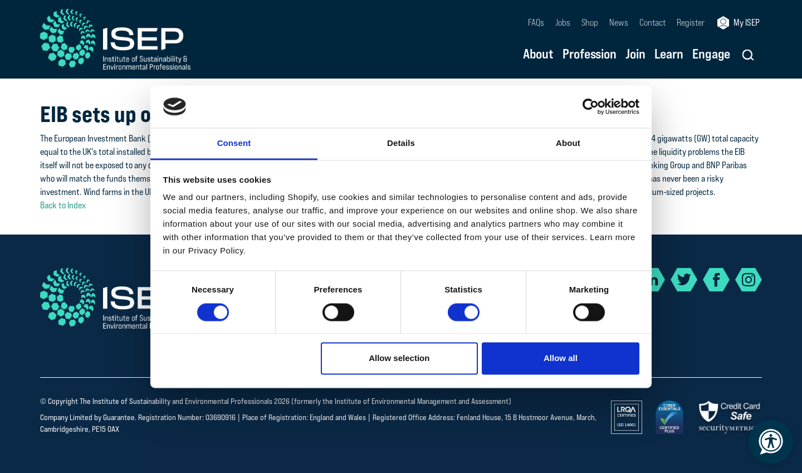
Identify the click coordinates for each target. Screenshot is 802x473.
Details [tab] (401, 143)
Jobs (562, 22)
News (618, 22)
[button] (748, 55)
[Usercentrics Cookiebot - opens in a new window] (590, 106)
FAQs (536, 22)
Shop (589, 22)
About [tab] (568, 143)
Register (691, 22)
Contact (652, 22)
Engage (711, 54)
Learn (668, 54)
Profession (590, 54)
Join (635, 54)
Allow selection (399, 358)
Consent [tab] (234, 143)
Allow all (561, 358)
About (538, 54)
